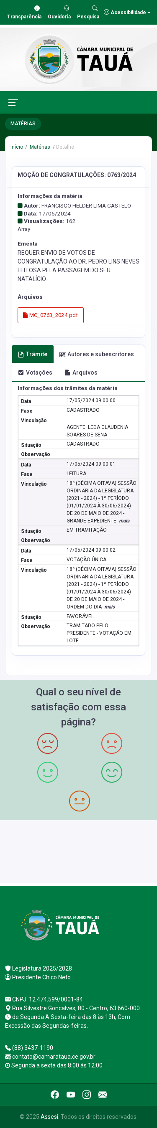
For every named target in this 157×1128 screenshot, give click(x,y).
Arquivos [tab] (81, 372)
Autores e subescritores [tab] (96, 354)
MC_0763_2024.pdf (50, 315)
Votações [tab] (35, 372)
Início (16, 147)
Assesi (49, 1116)
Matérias (39, 147)
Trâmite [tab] (32, 354)
